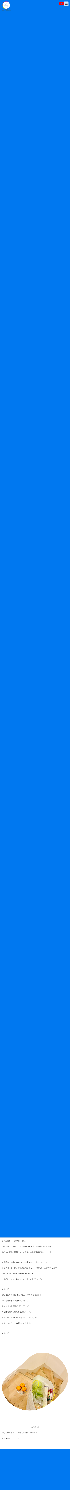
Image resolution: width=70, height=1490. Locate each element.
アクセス (5, 1481)
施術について (6, 1467)
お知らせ (5, 1454)
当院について (6, 1460)
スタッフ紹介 (6, 1474)
